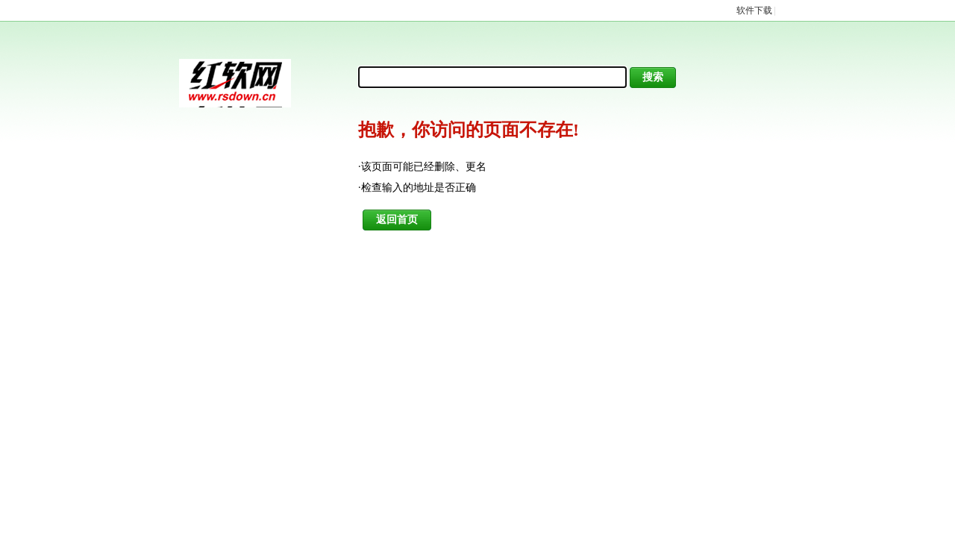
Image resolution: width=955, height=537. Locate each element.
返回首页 (397, 219)
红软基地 (235, 83)
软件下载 (754, 10)
